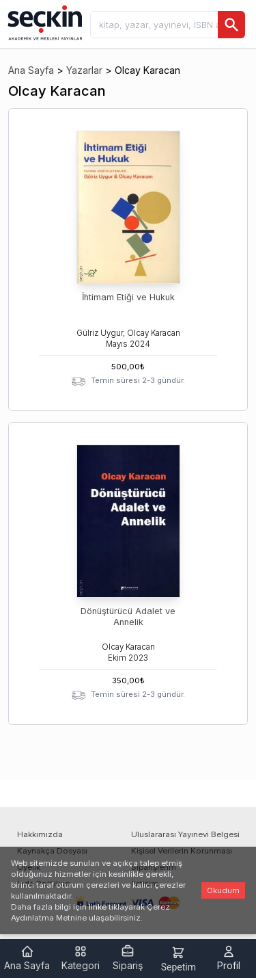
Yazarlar (84, 70)
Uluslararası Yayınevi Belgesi (185, 834)
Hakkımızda (40, 834)
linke (97, 907)
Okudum (223, 890)
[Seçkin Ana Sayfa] (43, 22)
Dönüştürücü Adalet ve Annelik (128, 616)
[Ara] (231, 24)
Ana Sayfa (31, 70)
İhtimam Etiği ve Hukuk (128, 297)
